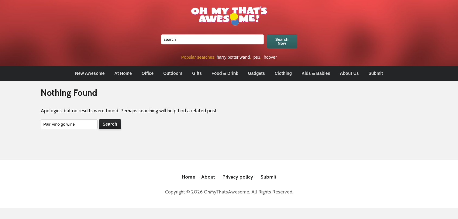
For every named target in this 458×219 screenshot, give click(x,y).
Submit (375, 73)
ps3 (256, 57)
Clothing (283, 73)
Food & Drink (225, 73)
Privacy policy (237, 177)
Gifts (197, 73)
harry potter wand (233, 57)
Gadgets (256, 73)
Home (188, 177)
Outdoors (172, 73)
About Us (349, 73)
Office (148, 73)
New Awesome (90, 73)
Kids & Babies (315, 73)
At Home (123, 73)
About (208, 177)
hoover (270, 57)
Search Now (281, 41)
